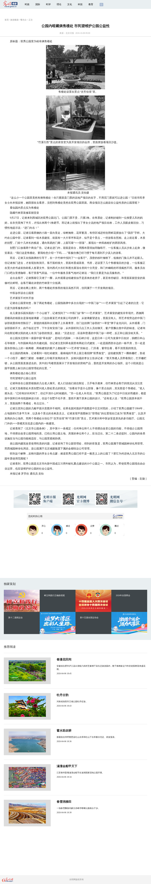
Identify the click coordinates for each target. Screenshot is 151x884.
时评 (48, 4)
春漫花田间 (54, 659)
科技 (80, 4)
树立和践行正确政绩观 (54, 595)
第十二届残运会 (15, 617)
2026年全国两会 (123, 595)
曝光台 (23, 20)
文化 (69, 4)
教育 (90, 4)
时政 (27, 4)
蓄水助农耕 (54, 730)
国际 (37, 4)
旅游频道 (14, 20)
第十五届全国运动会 (89, 617)
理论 (59, 4)
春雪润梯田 (54, 801)
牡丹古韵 (53, 695)
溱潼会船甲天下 (57, 766)
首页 (7, 20)
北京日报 (70, 33)
